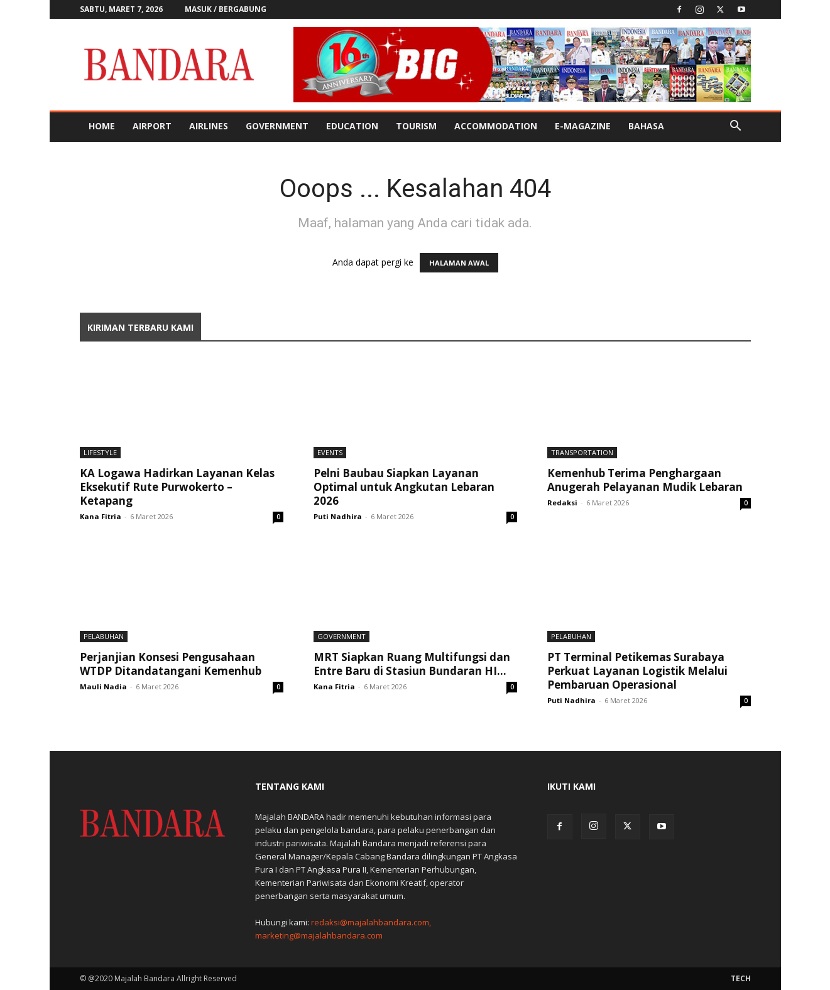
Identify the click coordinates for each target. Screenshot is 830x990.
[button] (736, 127)
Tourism (416, 126)
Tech (741, 978)
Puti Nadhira (338, 516)
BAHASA (646, 126)
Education (352, 126)
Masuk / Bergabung (225, 9)
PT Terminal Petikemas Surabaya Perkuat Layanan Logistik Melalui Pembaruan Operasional (637, 671)
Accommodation (495, 126)
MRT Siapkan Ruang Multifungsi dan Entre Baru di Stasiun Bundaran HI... (412, 664)
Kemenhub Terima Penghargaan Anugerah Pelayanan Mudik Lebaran (645, 480)
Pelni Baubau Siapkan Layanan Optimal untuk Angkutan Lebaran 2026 (404, 487)
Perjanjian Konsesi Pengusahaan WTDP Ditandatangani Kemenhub (170, 664)
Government (277, 126)
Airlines (208, 126)
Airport (152, 126)
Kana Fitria (100, 516)
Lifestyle (100, 452)
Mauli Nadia (103, 686)
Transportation (582, 452)
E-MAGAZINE (583, 126)
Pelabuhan (104, 636)
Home (102, 126)
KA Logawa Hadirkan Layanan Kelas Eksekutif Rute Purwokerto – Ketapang (177, 487)
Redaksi (562, 502)
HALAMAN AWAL (459, 262)
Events (329, 452)
